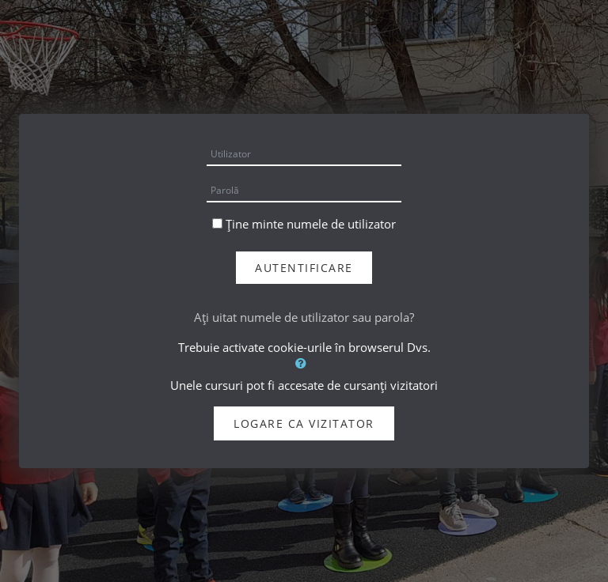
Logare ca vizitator (304, 423)
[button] (304, 363)
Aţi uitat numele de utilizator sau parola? (304, 317)
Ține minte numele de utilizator (311, 224)
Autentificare (304, 267)
